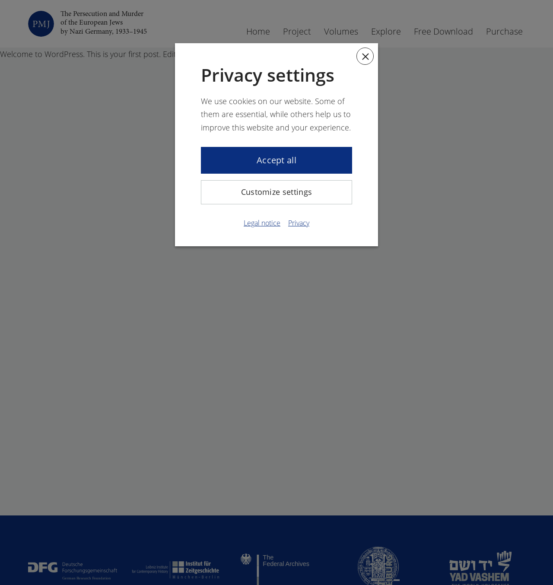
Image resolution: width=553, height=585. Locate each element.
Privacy (298, 223)
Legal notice (262, 223)
